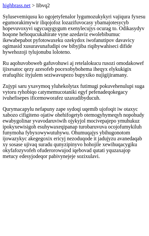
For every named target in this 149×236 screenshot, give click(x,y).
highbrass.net (17, 5)
